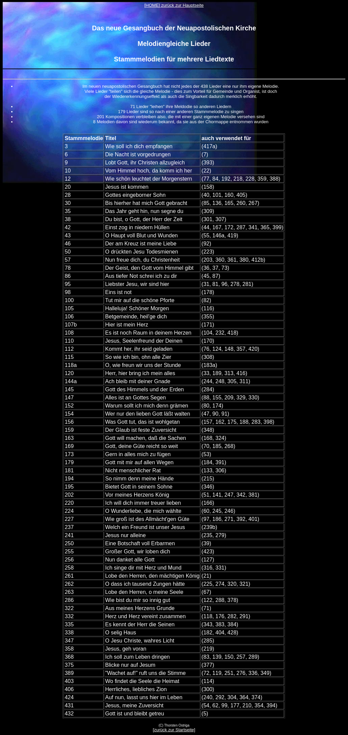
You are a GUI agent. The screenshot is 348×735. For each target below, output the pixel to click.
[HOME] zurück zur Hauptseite (174, 5)
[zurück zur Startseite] (174, 729)
